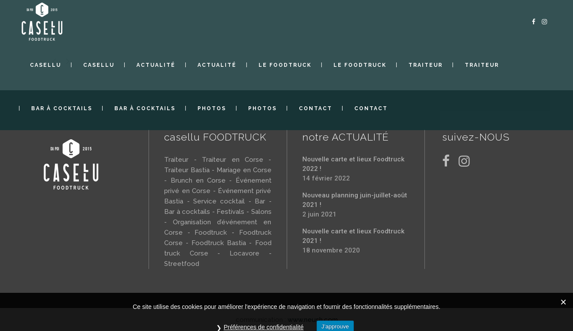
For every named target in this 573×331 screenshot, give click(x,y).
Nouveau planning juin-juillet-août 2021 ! (354, 200)
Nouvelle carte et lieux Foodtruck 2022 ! (353, 164)
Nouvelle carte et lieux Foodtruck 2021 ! (353, 236)
